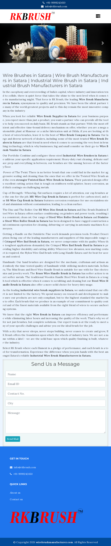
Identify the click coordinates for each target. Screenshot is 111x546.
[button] (8, 43)
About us (15, 492)
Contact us (16, 499)
